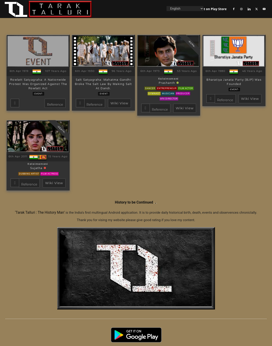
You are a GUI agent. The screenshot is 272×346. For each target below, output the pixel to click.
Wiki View (119, 103)
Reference (55, 105)
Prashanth (167, 83)
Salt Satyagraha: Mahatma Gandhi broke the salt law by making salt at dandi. (103, 84)
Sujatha (37, 168)
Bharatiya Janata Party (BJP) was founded (233, 82)
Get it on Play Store (212, 9)
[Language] (185, 8)
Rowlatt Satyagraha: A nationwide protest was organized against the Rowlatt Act (38, 84)
